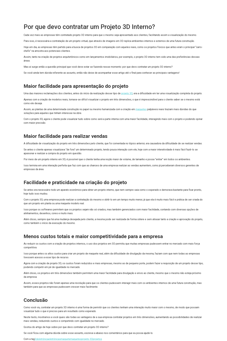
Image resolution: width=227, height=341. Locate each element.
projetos (97, 339)
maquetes (141, 109)
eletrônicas (54, 339)
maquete (65, 339)
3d (36, 339)
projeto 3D (127, 93)
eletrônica (43, 339)
